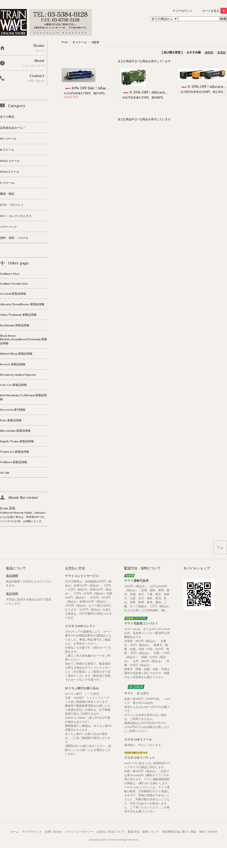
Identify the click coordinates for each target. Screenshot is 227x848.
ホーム (14, 831)
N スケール (80, 42)
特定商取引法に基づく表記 (179, 831)
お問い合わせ (53, 831)
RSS (202, 831)
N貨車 (95, 42)
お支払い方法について (110, 831)
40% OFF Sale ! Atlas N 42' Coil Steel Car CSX (106, 88)
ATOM (212, 831)
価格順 (209, 52)
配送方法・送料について (143, 831)
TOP (64, 42)
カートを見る (214, 11)
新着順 (221, 52)
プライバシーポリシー (79, 831)
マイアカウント (182, 11)
